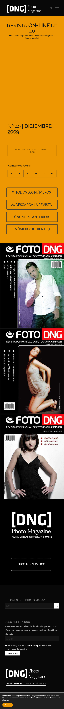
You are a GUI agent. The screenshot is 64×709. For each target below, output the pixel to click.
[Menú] (55, 9)
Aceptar (7, 705)
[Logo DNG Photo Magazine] (26, 9)
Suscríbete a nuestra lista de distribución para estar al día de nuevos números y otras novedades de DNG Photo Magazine (32, 630)
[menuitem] (49, 9)
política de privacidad (37, 645)
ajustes (5, 700)
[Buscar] (49, 9)
